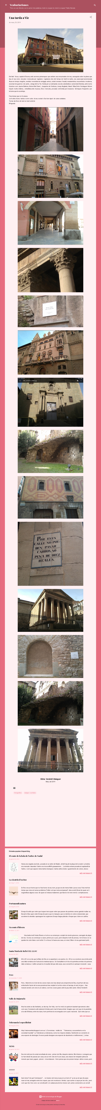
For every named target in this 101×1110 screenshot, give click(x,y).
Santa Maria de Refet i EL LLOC (23, 951)
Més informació (86, 873)
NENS (11, 1046)
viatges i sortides (30, 793)
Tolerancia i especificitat (20, 1022)
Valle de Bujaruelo (17, 998)
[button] (91, 17)
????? (12, 1070)
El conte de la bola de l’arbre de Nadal (25, 856)
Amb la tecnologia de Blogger (50, 1097)
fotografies (18, 793)
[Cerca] (95, 5)
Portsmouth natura (17, 903)
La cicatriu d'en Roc (18, 880)
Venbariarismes (19, 5)
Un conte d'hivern (17, 927)
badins (58, 1100)
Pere (11, 975)
